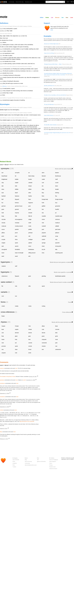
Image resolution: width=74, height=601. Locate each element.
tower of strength (19, 252)
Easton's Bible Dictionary (48, 115)
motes (29, 306)
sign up (6, 164)
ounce (3, 229)
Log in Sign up (70, 1)
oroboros (2, 368)
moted (3, 306)
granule (17, 209)
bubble (16, 179)
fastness (17, 196)
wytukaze (2, 380)
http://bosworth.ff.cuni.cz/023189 (27, 421)
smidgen (30, 239)
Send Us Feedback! (53, 459)
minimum (57, 219)
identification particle (60, 276)
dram (3, 189)
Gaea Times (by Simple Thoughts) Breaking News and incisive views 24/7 (57, 132)
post (16, 236)
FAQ (14, 465)
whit (29, 256)
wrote (29, 352)
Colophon (15, 463)
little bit (30, 216)
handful (57, 209)
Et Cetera (51, 458)
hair (43, 209)
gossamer (57, 206)
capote (16, 329)
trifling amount (31, 252)
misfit (29, 222)
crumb (56, 182)
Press (14, 461)
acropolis (17, 172)
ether (29, 192)
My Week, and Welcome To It (49, 85)
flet (2, 286)
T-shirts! (14, 466)
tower (3, 252)
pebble (30, 229)
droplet (57, 189)
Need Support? (52, 461)
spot (3, 246)
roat (56, 346)
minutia (3, 222)
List (52, 17)
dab (2, 186)
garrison (4, 206)
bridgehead (4, 179)
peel (43, 229)
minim (43, 219)
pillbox (3, 232)
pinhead (30, 232)
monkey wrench (19, 226)
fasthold (3, 196)
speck (16, 242)
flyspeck (17, 199)
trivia (43, 252)
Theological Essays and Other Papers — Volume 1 (53, 64)
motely (16, 306)
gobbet (43, 206)
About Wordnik (16, 459)
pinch (16, 232)
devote (43, 332)
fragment (30, 202)
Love (71, 17)
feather (30, 196)
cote (3, 332)
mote (51, 30)
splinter (30, 242)
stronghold (4, 249)
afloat (43, 326)
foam (29, 199)
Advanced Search (53, 468)
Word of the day (20, 2)
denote (30, 332)
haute (3, 339)
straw (43, 246)
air (29, 172)
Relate (47, 17)
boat (3, 329)
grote (56, 336)
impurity (17, 212)
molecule (4, 226)
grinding (44, 276)
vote (16, 352)
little (16, 216)
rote (3, 349)
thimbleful (17, 249)
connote (57, 329)
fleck (43, 196)
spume (16, 246)
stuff (16, 266)
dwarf (16, 192)
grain (3, 209)
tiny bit (43, 249)
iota (43, 212)
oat (16, 342)
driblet (29, 189)
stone (29, 246)
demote (17, 332)
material (4, 266)
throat (29, 349)
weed (16, 256)
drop (43, 189)
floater (3, 316)
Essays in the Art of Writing (49, 53)
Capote (3, 326)
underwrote (58, 349)
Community (11, 2)
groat (29, 209)
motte (29, 226)
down (56, 186)
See (63, 17)
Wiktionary (4, 86)
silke (29, 286)
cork (43, 182)
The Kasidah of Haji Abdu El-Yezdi (7, 376)
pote (56, 342)
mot (16, 296)
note (3, 342)
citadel (16, 182)
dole (16, 186)
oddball (57, 226)
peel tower (57, 229)
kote (29, 339)
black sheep (31, 176)
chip (3, 182)
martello (44, 216)
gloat (16, 336)
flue (56, 196)
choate (30, 329)
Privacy (51, 465)
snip (56, 239)
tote (43, 349)
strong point (58, 246)
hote (16, 339)
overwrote (44, 342)
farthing (57, 192)
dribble (16, 189)
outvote (30, 342)
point (3, 236)
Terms (50, 463)
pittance (57, 232)
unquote (4, 352)
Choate (17, 326)
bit (15, 176)
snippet (3, 242)
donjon (30, 186)
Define (41, 17)
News (26, 458)
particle (17, 229)
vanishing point (59, 252)
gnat (29, 206)
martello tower (58, 216)
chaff (56, 179)
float (3, 336)
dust (3, 192)
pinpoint (44, 232)
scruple (3, 239)
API (38, 459)
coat (43, 329)
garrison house (18, 206)
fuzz (56, 202)
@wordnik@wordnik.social (30, 465)
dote (56, 332)
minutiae (17, 222)
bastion (57, 172)
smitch (43, 239)
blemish (44, 176)
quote (16, 346)
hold (3, 212)
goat (29, 336)
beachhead (4, 176)
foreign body (45, 199)
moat (56, 339)
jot (55, 212)
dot (42, 186)
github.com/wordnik (41, 461)
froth (43, 202)
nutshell (44, 226)
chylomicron (5, 276)
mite (43, 222)
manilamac (2, 383)
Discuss (57, 17)
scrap (56, 236)
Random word (28, 2)
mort (3, 296)
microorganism (18, 219)
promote (4, 346)
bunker (30, 179)
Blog (26, 459)
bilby (1, 431)
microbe (4, 219)
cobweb (30, 182)
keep (3, 216)
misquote (44, 339)
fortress (17, 202)
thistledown (31, 249)
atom (43, 172)
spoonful (57, 242)
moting (43, 306)
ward (3, 256)
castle (43, 179)
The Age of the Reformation (49, 104)
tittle (56, 249)
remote (30, 346)
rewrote (44, 346)
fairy (43, 192)
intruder (30, 212)
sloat (16, 349)
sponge (43, 242)
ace (2, 172)
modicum (57, 222)
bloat (56, 326)
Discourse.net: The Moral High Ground (51, 43)
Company (14, 458)
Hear (67, 17)
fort (2, 202)
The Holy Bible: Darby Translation (50, 124)
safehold (44, 236)
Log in (1, 164)
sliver (16, 239)
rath (29, 236)
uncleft (24, 380)
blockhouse (58, 176)
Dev (38, 458)
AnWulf (1, 410)
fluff (2, 199)
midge (29, 219)
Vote (29, 326)
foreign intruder (59, 199)
